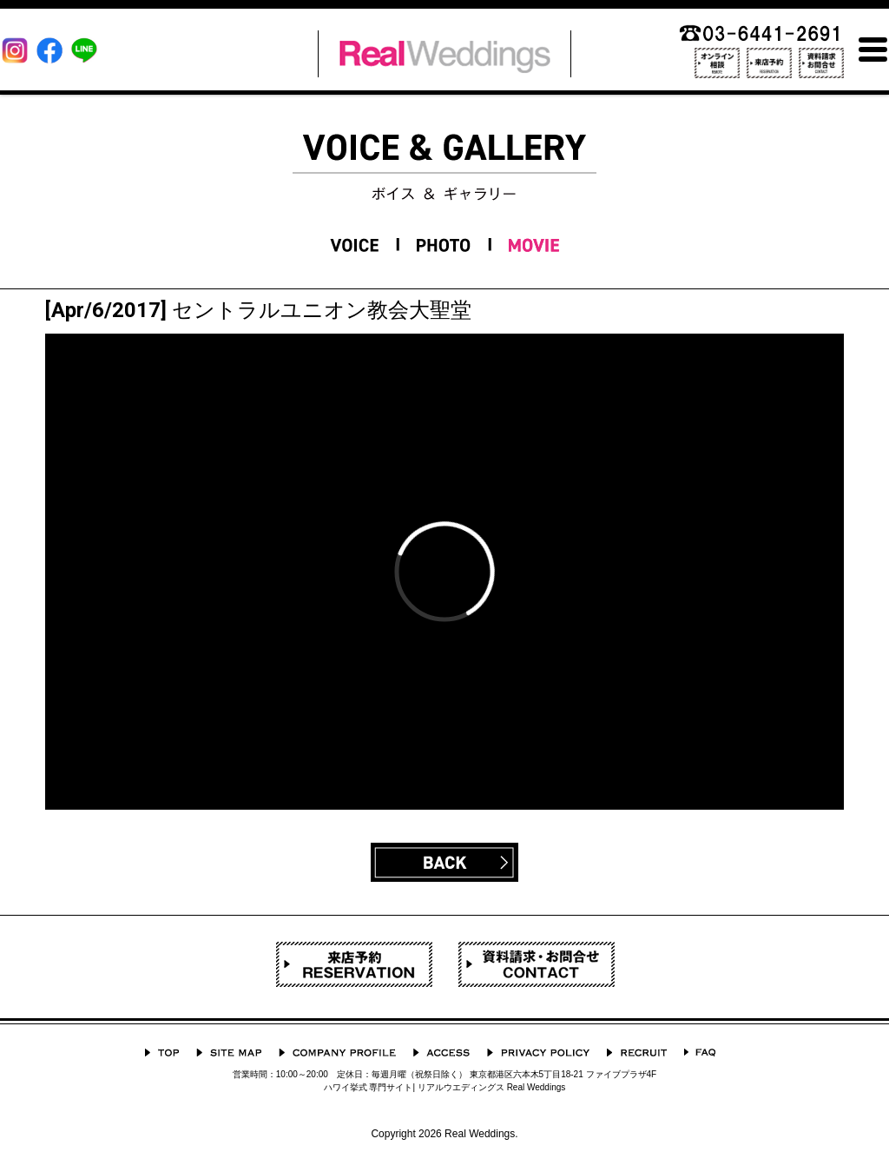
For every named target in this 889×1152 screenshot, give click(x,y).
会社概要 (337, 1052)
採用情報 (637, 1052)
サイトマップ (228, 1052)
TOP (162, 1052)
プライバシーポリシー (538, 1052)
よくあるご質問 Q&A (699, 1052)
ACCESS (441, 1052)
